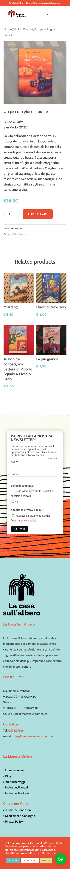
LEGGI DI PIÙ (29, 860)
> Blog (7, 776)
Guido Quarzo (23, 29)
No (16, 501)
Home (8, 29)
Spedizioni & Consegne (20, 816)
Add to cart (38, 214)
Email (15, 474)
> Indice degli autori (15, 787)
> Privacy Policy (13, 821)
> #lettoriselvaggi (14, 782)
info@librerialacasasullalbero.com (34, 736)
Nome (14, 461)
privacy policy (28, 520)
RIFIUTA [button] (46, 860)
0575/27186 (16, 730)
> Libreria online (13, 770)
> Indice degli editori (16, 793)
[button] (60, 859)
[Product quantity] (11, 214)
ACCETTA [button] (13, 860)
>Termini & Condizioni (17, 810)
